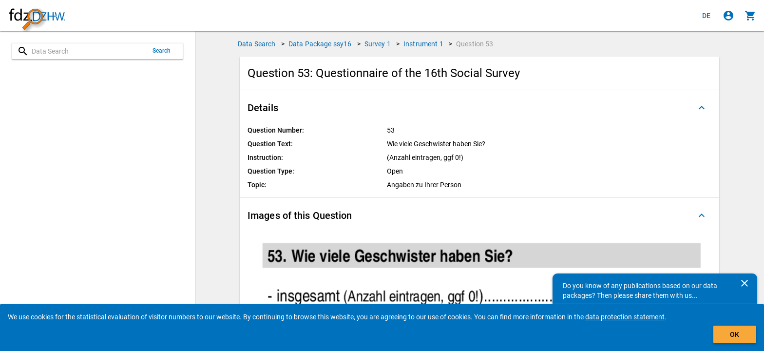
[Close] (744, 283)
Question (475, 44)
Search (162, 50)
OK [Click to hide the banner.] (734, 334)
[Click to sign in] (728, 15)
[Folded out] (701, 107)
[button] (479, 107)
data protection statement (625, 317)
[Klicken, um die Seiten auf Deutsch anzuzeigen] (706, 15)
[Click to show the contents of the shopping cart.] (750, 15)
